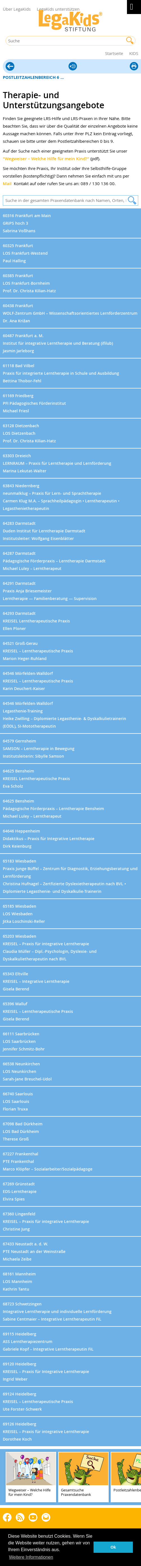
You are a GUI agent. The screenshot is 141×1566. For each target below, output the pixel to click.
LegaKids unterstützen (58, 9)
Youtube (33, 1517)
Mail (7, 184)
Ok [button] (113, 1547)
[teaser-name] (31, 1477)
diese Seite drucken (134, 66)
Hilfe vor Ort (10, 67)
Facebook (7, 1517)
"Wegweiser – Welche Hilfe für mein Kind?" (46, 159)
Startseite (114, 53)
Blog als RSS (20, 1517)
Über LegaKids (17, 9)
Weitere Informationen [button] (31, 1557)
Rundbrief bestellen (46, 1517)
